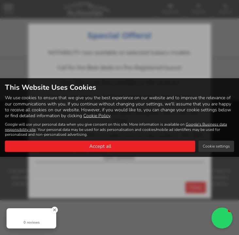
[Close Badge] (54, 210)
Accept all (100, 145)
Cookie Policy (96, 115)
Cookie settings (216, 146)
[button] (222, 218)
